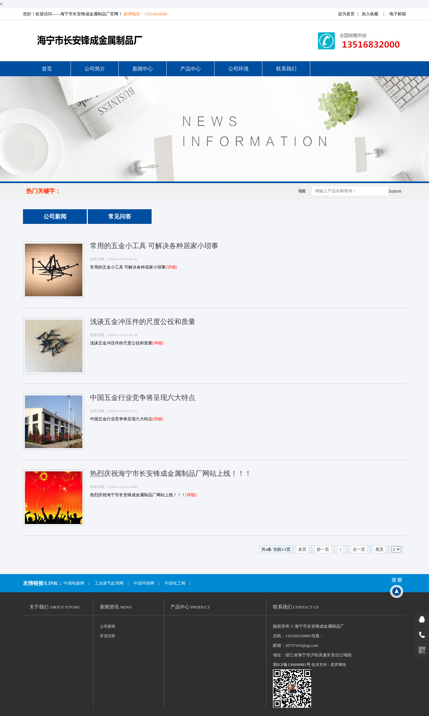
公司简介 (95, 68)
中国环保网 (144, 583)
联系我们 (286, 68)
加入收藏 (370, 13)
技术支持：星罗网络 (329, 664)
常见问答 (119, 216)
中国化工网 (175, 583)
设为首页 (346, 13)
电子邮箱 (397, 13)
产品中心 (190, 68)
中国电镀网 (74, 583)
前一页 (323, 549)
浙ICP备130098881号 (292, 664)
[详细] (171, 267)
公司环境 (238, 68)
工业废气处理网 (109, 583)
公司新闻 (54, 216)
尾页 (379, 549)
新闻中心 (142, 68)
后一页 (359, 549)
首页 (47, 68)
